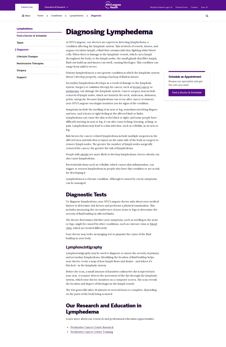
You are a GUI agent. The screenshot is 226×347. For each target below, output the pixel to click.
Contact (194, 7)
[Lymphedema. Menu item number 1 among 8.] (25, 29)
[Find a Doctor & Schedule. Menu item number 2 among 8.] (39, 36)
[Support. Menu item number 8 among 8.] (39, 77)
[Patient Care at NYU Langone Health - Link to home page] (113, 5)
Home (40, 15)
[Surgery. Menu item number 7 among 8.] (39, 70)
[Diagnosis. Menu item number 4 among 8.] (38, 49)
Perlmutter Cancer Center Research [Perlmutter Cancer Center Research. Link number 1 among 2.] (92, 327)
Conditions (56, 15)
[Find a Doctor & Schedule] (187, 92)
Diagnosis (96, 15)
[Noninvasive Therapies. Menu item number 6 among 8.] (39, 63)
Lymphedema (76, 15)
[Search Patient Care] (207, 15)
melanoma (72, 91)
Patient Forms (182, 7)
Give (204, 7)
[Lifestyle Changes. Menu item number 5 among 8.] (39, 56)
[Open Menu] (26, 16)
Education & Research (56, 7)
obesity (84, 154)
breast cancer (141, 87)
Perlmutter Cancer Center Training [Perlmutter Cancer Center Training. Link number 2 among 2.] (92, 332)
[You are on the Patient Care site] (27, 7)
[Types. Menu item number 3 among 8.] (39, 43)
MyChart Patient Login (161, 7)
